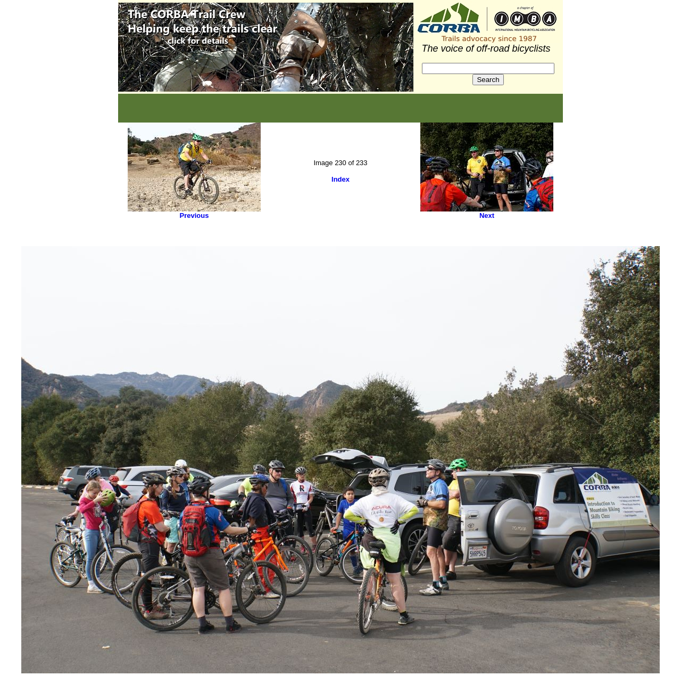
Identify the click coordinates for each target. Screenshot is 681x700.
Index (340, 179)
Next (486, 215)
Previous (194, 215)
